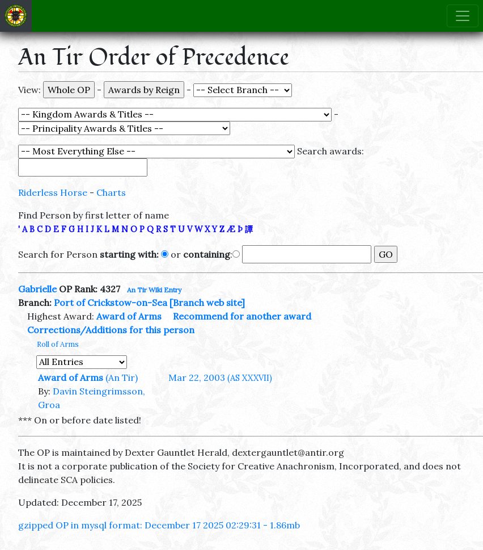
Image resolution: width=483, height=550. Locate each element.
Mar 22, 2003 (220, 377)
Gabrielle (37, 289)
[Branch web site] (207, 302)
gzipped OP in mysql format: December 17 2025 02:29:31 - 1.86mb (159, 525)
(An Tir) (121, 377)
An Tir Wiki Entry (154, 290)
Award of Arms (129, 316)
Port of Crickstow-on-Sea (110, 302)
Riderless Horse (52, 192)
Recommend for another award (242, 316)
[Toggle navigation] (462, 16)
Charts (111, 192)
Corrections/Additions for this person (110, 329)
